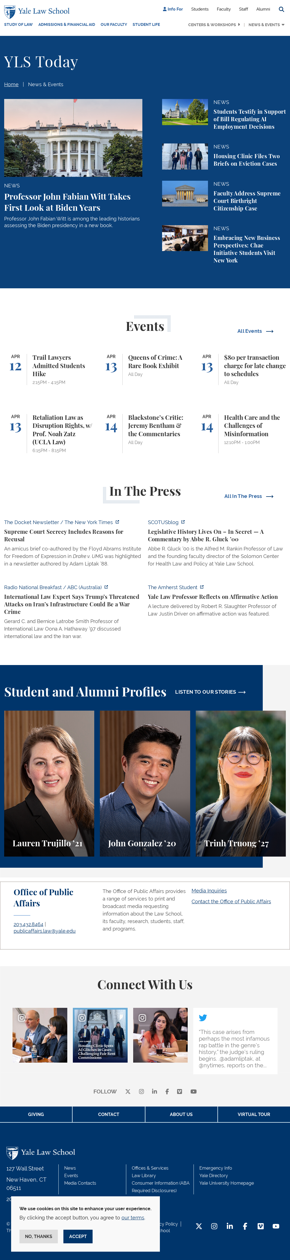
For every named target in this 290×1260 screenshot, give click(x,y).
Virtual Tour (254, 1114)
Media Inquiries (209, 891)
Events (71, 1175)
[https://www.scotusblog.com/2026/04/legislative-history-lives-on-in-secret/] (217, 544)
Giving (36, 1114)
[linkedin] (154, 1092)
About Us (181, 1114)
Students (200, 9)
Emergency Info (215, 1168)
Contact (108, 1114)
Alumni (263, 9)
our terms (133, 1218)
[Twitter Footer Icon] (198, 1227)
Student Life (146, 24)
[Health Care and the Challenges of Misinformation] (241, 433)
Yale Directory (213, 1175)
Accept (78, 1236)
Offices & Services (150, 1168)
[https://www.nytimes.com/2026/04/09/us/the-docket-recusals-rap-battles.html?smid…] (73, 544)
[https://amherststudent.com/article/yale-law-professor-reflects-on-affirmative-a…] (217, 602)
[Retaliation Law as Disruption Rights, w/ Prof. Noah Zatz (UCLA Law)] (49, 433)
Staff (243, 9)
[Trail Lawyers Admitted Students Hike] (49, 369)
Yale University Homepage (226, 1183)
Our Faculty (114, 24)
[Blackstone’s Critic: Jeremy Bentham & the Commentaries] (145, 433)
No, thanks (38, 1236)
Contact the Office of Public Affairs (231, 901)
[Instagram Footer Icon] (214, 1227)
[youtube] (193, 1092)
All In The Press (243, 496)
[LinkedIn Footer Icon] (229, 1227)
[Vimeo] (179, 1092)
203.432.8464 (28, 924)
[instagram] (141, 1092)
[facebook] (167, 1092)
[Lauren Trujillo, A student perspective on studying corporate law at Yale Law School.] (49, 784)
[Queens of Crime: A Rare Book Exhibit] (145, 369)
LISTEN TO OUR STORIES (205, 692)
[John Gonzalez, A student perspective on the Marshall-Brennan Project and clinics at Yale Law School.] (145, 784)
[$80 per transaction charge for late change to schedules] (241, 369)
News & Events (264, 25)
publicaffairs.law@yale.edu (45, 931)
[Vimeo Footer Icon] (260, 1227)
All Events (250, 331)
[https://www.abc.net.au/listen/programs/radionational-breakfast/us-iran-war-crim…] (73, 613)
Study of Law (18, 24)
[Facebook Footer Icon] (245, 1227)
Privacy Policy (163, 1224)
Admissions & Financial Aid (66, 24)
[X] (128, 1092)
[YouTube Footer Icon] (275, 1227)
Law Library (144, 1175)
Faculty (224, 9)
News (70, 1168)
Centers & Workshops (212, 25)
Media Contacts (80, 1183)
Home (11, 84)
